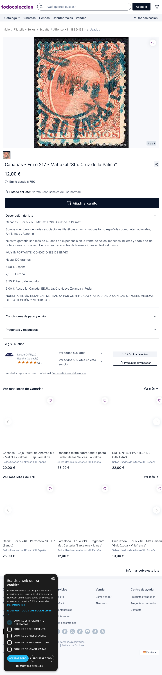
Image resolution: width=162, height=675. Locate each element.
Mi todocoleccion (146, 18)
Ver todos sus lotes (81, 353)
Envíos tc (60, 603)
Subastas (29, 18)
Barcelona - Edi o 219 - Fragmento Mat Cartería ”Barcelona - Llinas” (81, 543)
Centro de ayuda (142, 589)
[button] (81, 215)
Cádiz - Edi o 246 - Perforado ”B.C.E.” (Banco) (29, 543)
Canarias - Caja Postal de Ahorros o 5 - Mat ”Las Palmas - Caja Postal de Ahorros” (29, 455)
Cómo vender (103, 596)
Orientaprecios (63, 18)
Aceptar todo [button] (17, 658)
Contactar (136, 609)
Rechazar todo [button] (42, 658)
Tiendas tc (102, 603)
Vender (81, 18)
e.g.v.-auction (14, 344)
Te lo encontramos (65, 622)
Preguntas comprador (143, 603)
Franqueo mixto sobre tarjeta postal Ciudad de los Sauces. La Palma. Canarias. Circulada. (82, 455)
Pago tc (59, 596)
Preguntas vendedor (143, 596)
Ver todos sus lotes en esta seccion (81, 362)
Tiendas (44, 18)
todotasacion (62, 616)
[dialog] (31, 622)
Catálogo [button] (11, 18)
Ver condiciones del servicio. (69, 373)
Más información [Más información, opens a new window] (16, 604)
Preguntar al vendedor (135, 362)
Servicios (61, 589)
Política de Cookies (73, 645)
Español (149, 652)
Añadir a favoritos (135, 354)
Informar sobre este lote (142, 570)
